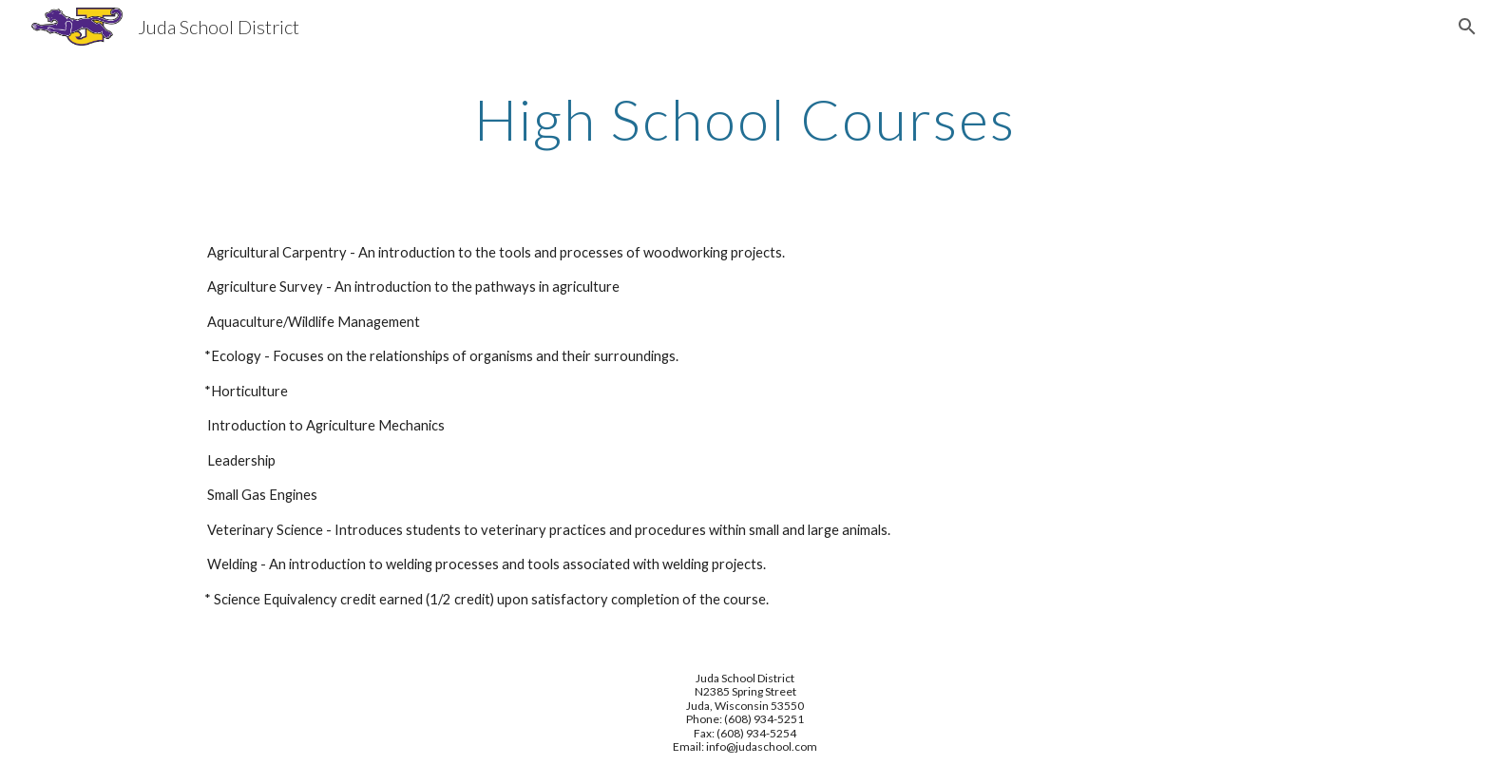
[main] (745, 119)
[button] (1467, 26)
